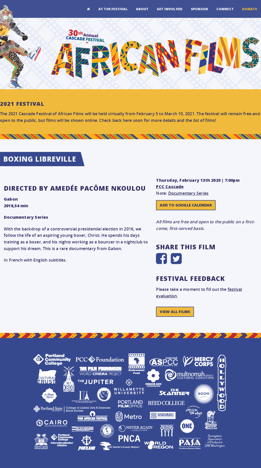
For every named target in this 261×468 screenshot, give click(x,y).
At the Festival (113, 9)
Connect (225, 9)
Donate (249, 9)
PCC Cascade (170, 186)
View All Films (175, 311)
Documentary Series (188, 193)
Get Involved (169, 9)
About (142, 9)
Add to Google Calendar (186, 205)
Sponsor (199, 9)
